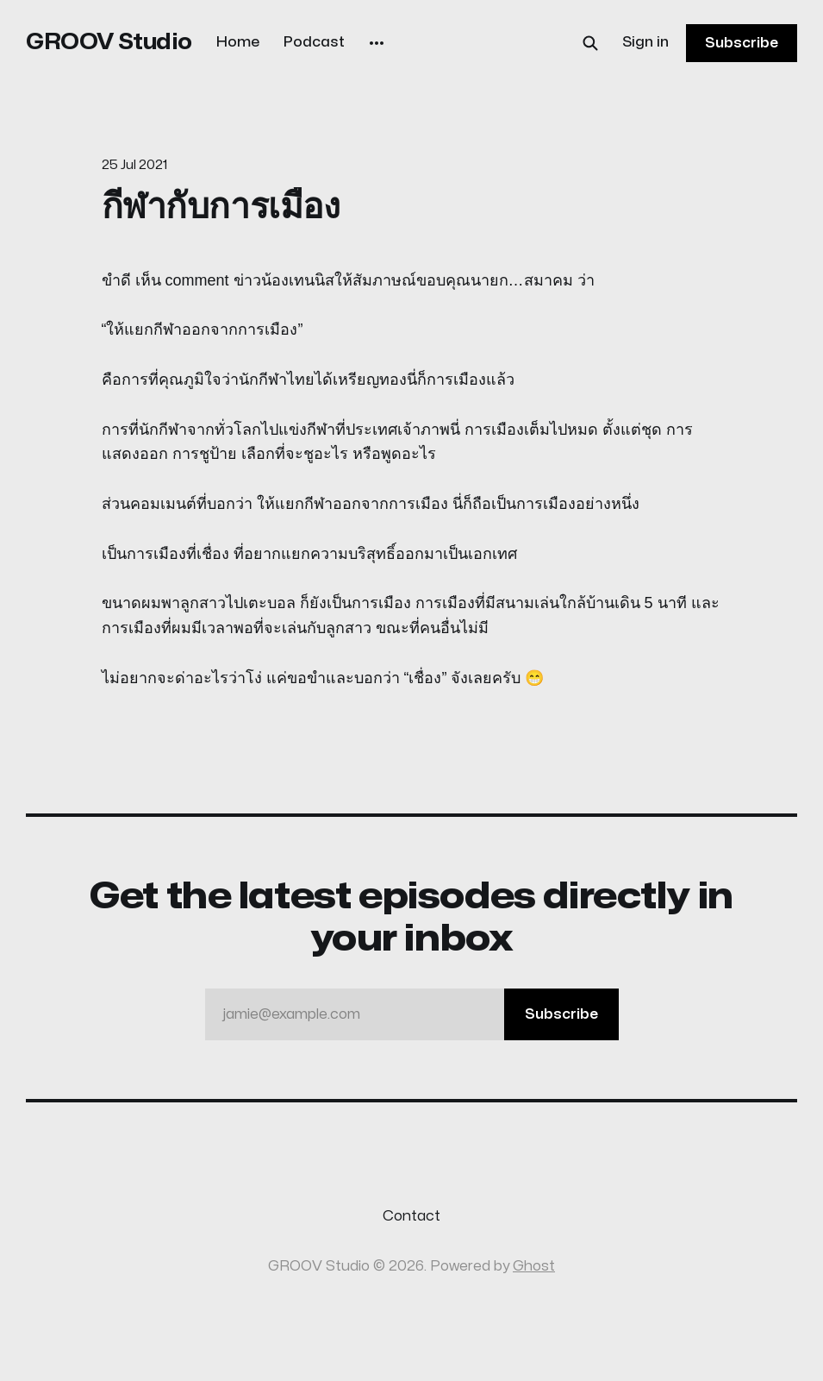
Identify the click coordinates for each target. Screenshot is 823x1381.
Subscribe (741, 43)
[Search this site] (590, 43)
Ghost (534, 1266)
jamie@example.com (420, 1014)
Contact (411, 1216)
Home (237, 42)
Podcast (314, 42)
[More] (377, 43)
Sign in (645, 42)
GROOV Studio (109, 42)
